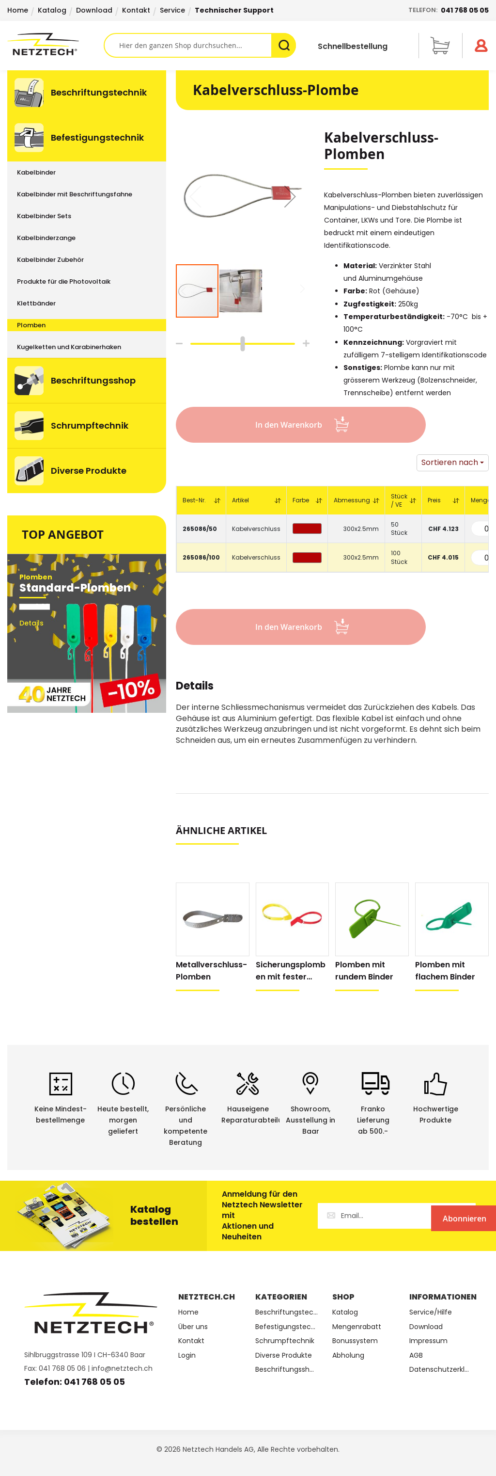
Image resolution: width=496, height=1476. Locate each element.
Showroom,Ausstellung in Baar (310, 1120)
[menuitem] (86, 92)
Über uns (193, 1327)
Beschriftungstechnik (286, 1312)
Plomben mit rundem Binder (364, 970)
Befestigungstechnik (286, 1327)
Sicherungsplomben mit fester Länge (291, 971)
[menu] (86, 281)
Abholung (348, 1355)
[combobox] (200, 45)
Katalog (52, 10)
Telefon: (448, 10)
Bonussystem (355, 1341)
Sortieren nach (449, 462)
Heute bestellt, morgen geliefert (123, 1120)
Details (195, 687)
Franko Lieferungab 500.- (373, 1120)
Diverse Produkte (283, 1355)
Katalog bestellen (154, 1215)
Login (187, 1355)
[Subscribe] (436, 1216)
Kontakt (136, 10)
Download (94, 10)
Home (17, 10)
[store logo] (55, 44)
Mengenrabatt (356, 1327)
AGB (416, 1355)
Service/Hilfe (430, 1312)
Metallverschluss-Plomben (211, 970)
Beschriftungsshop (286, 1369)
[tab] (195, 691)
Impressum (428, 1341)
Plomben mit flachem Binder (445, 970)
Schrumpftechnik (284, 1341)
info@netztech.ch (122, 1368)
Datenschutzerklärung (440, 1369)
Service (172, 10)
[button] (290, 196)
